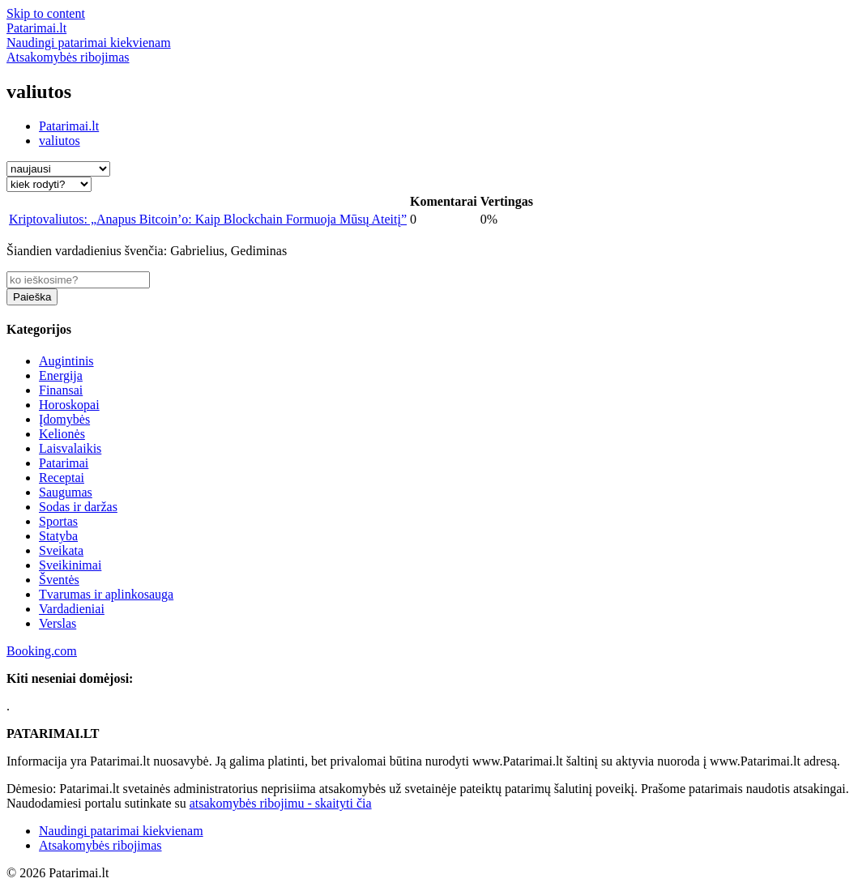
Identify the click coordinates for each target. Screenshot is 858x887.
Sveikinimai (70, 565)
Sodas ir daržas (78, 507)
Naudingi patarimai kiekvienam (121, 831)
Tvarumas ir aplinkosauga (106, 594)
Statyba (58, 536)
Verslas (57, 623)
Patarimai (63, 463)
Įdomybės (64, 419)
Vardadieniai (72, 609)
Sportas (58, 521)
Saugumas (65, 492)
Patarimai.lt (69, 126)
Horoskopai (69, 405)
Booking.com (41, 651)
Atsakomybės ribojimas (100, 845)
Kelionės (62, 434)
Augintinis (66, 361)
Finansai (61, 390)
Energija (61, 375)
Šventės (59, 579)
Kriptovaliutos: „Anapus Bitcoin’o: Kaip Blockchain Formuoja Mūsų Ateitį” (208, 219)
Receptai (61, 477)
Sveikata (61, 550)
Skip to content (45, 13)
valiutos (59, 140)
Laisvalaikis (70, 448)
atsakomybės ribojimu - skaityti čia (281, 803)
